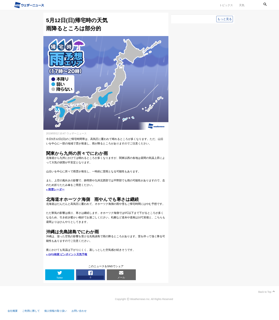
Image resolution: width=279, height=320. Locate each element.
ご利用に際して (32, 310)
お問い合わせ (84, 310)
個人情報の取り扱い (59, 310)
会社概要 (13, 310)
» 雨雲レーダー (55, 189)
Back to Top (264, 291)
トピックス (226, 5)
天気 (241, 5)
